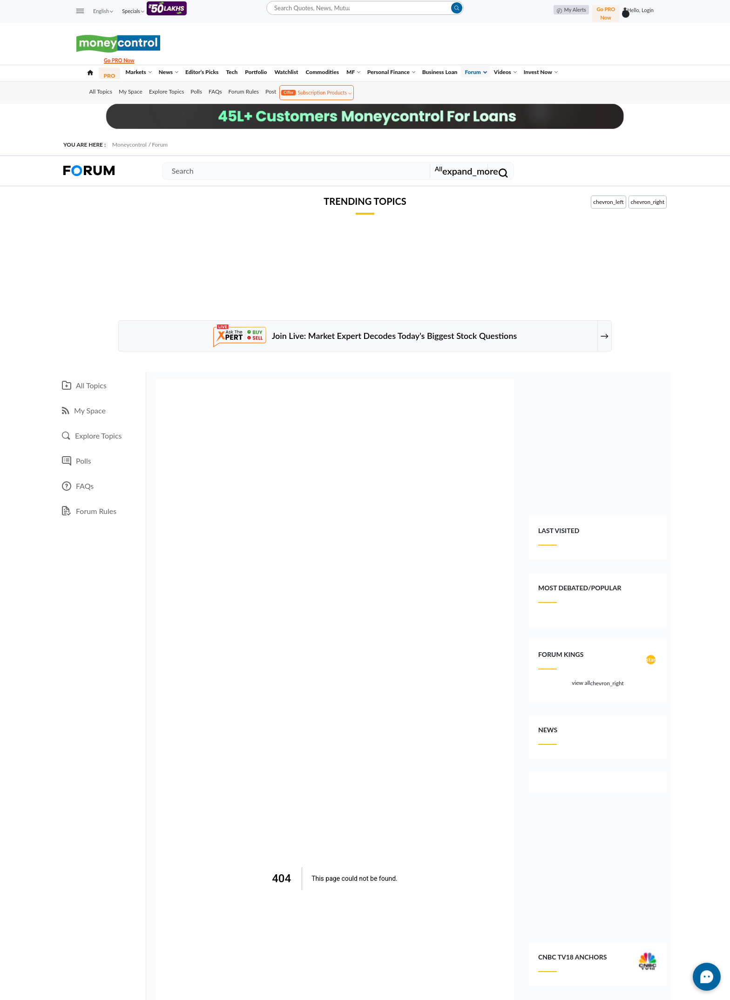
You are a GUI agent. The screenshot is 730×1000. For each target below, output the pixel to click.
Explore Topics (166, 91)
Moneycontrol (129, 144)
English (103, 11)
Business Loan (440, 71)
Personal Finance (391, 71)
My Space (130, 91)
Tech (231, 71)
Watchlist (286, 71)
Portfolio (256, 71)
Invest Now (541, 71)
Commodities (322, 71)
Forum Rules (244, 91)
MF (353, 71)
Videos (505, 71)
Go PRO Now (605, 13)
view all (598, 683)
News (168, 71)
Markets (138, 71)
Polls (196, 91)
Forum (476, 71)
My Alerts (571, 10)
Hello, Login (640, 10)
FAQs (215, 91)
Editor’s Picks (201, 71)
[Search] (294, 170)
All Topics (100, 91)
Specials (133, 11)
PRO (109, 75)
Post (270, 91)
